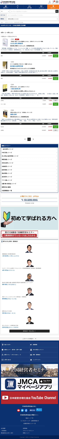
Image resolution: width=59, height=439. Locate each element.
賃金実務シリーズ (7, 173)
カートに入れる (55, 56)
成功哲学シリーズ (7, 176)
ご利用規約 (3, 430)
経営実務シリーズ (7, 170)
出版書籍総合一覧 (7, 190)
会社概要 (3, 428)
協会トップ (29, 418)
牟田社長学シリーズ (7, 163)
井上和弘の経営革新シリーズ (10, 156)
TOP (2, 22)
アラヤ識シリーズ (7, 180)
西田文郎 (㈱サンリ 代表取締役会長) (19, 116)
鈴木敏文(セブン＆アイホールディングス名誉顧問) (22, 68)
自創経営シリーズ (7, 166)
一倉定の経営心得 (15, 88)
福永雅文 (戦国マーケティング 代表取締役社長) (22, 45)
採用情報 (25, 428)
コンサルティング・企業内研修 (28, 420)
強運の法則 (13, 114)
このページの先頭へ (29, 339)
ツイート (39, 410)
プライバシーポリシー (28, 430)
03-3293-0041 (29, 200)
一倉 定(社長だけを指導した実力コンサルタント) (22, 91)
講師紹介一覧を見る (29, 331)
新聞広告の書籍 (6, 187)
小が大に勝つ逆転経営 (16, 43)
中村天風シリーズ (7, 152)
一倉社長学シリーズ (7, 149)
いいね (32, 410)
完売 (55, 100)
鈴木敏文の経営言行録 (16, 66)
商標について (26, 433)
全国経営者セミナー (28, 423)
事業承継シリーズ (7, 159)
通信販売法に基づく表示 (7, 433)
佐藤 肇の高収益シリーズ (9, 183)
